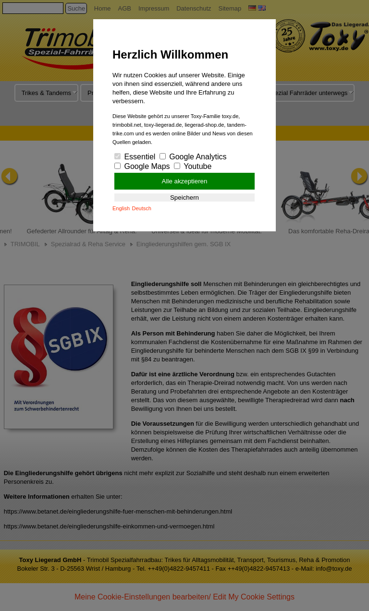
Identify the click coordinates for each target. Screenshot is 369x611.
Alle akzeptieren (185, 181)
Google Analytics (193, 157)
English (121, 208)
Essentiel (134, 157)
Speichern (184, 197)
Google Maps (142, 166)
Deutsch (141, 208)
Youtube (192, 166)
